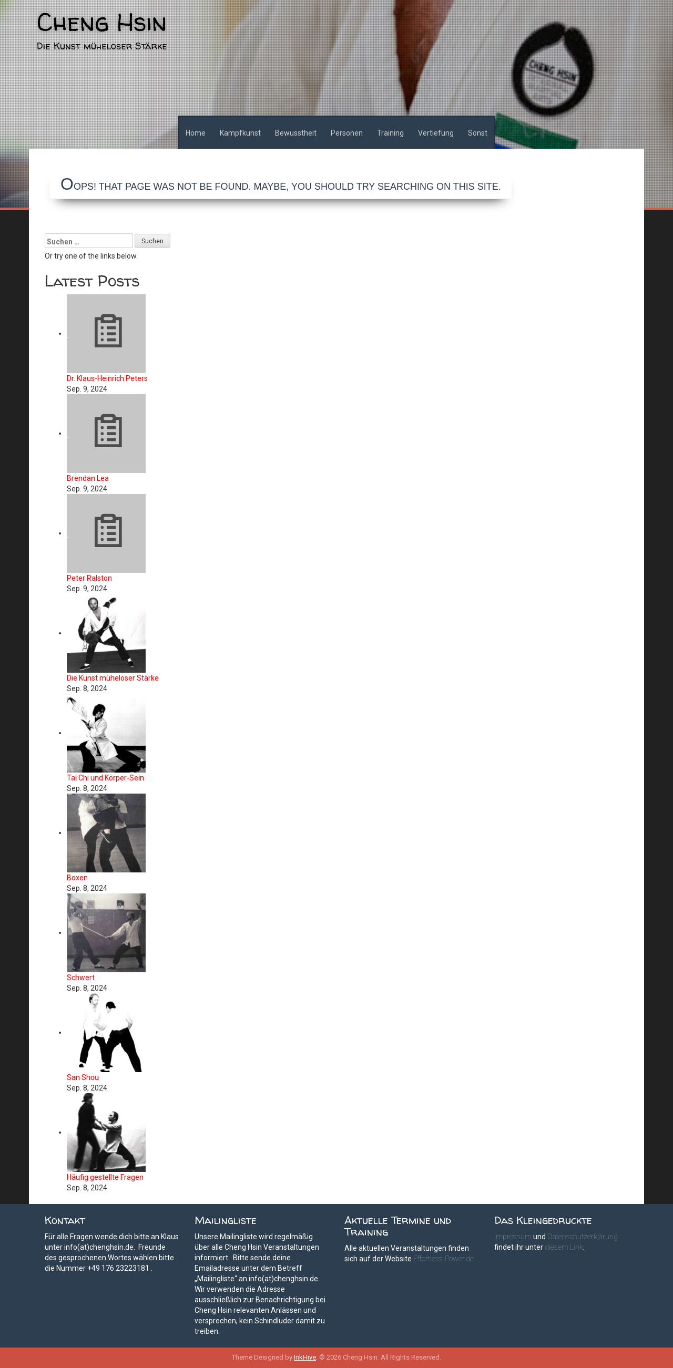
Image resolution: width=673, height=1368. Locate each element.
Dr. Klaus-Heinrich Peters (107, 378)
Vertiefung (436, 133)
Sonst (477, 133)
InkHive (305, 1357)
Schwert (81, 977)
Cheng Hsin (102, 21)
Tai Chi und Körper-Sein (105, 778)
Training (390, 133)
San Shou (83, 1077)
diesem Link (564, 1247)
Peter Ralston (89, 578)
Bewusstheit (296, 133)
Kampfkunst (240, 133)
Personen (347, 133)
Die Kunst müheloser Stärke (113, 678)
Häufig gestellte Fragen (105, 1177)
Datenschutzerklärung (582, 1236)
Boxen (77, 877)
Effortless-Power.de (443, 1258)
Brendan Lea (88, 478)
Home (196, 133)
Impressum (513, 1236)
